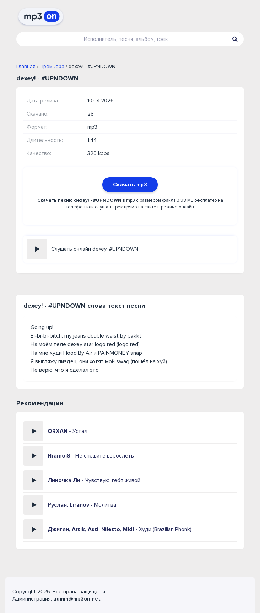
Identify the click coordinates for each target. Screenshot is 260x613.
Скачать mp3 (130, 184)
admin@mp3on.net (77, 599)
